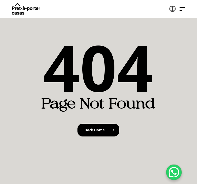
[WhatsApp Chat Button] (174, 172)
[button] (182, 9)
